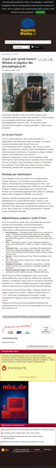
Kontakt (37, 450)
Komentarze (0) (10, 338)
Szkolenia (47, 450)
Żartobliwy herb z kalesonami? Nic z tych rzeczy (21, 433)
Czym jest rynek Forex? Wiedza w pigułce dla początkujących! (26, 317)
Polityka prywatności (21, 450)
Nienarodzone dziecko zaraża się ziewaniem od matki (23, 442)
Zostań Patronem (10, 351)
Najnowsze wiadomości (13, 425)
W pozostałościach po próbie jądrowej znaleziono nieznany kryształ (28, 430)
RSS (6, 450)
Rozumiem (40, 12)
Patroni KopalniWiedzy (28, 377)
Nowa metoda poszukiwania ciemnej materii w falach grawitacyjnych (23, 437)
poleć (52, 330)
